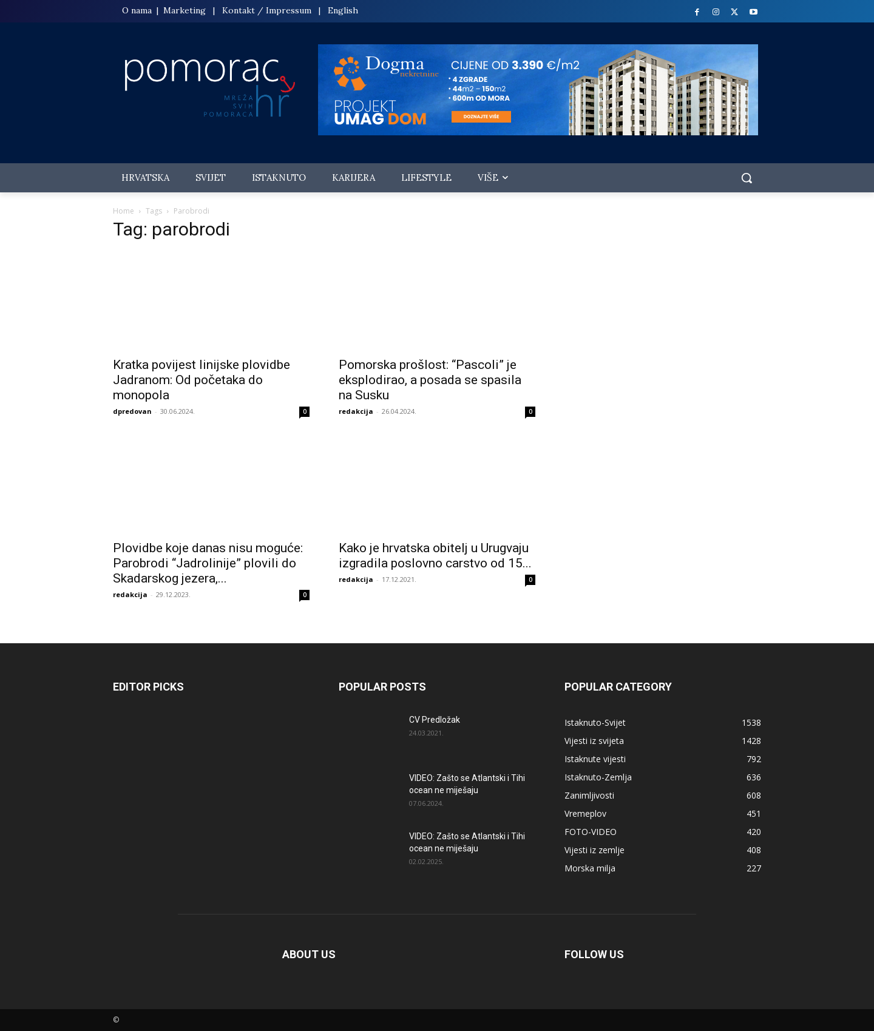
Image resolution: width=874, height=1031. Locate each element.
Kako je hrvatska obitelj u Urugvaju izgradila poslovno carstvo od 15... (435, 555)
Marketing (184, 10)
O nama (138, 10)
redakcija (356, 411)
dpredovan (132, 411)
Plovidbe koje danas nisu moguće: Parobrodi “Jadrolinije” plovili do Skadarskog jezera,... (208, 563)
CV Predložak (434, 720)
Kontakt (238, 10)
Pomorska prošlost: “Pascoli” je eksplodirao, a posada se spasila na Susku (430, 379)
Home (123, 211)
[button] (746, 177)
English (343, 10)
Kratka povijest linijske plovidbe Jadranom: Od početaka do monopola (201, 379)
